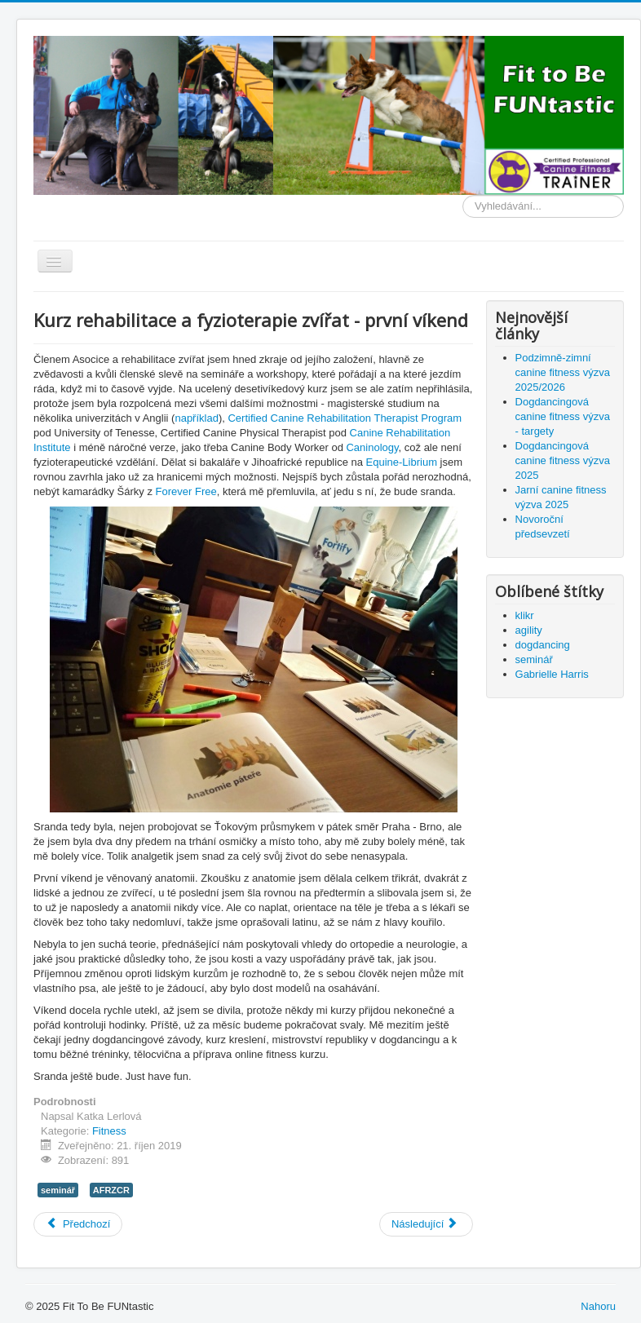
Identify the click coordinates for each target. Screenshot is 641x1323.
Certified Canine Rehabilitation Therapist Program (345, 418)
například (196, 418)
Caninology (372, 447)
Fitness (109, 1131)
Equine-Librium (401, 462)
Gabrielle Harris (552, 674)
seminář (58, 1190)
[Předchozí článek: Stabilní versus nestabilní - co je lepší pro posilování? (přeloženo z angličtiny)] (77, 1224)
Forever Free (186, 491)
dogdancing (542, 645)
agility (528, 630)
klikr (524, 615)
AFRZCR (111, 1190)
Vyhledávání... (462, 195)
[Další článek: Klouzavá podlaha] (426, 1224)
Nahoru (598, 1306)
